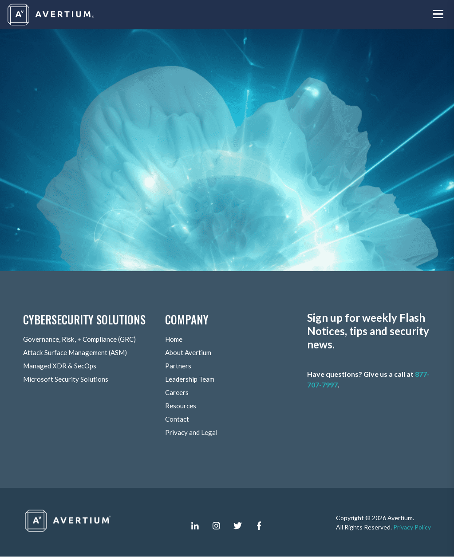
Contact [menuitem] (177, 419)
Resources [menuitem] (181, 406)
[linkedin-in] (195, 526)
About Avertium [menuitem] (189, 352)
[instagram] (216, 526)
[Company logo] (51, 15)
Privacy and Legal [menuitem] (191, 432)
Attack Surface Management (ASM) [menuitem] (77, 352)
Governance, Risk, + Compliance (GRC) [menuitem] (82, 339)
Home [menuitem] (174, 339)
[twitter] (237, 526)
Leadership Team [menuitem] (191, 379)
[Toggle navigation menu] (438, 15)
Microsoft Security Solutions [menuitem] (66, 379)
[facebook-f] (259, 526)
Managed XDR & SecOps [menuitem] (61, 366)
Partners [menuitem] (178, 366)
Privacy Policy (412, 527)
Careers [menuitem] (177, 392)
